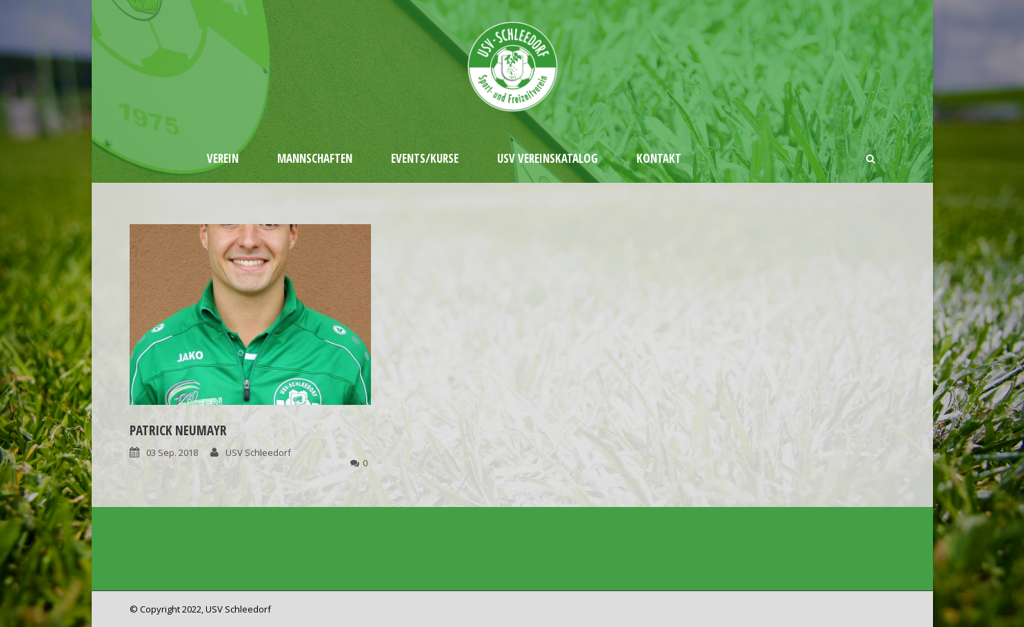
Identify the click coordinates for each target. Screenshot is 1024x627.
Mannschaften (314, 158)
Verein (223, 158)
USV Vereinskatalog (547, 158)
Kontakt (658, 158)
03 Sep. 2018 (172, 452)
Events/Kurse (425, 158)
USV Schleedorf (258, 452)
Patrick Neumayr (178, 430)
